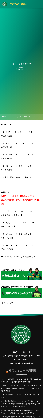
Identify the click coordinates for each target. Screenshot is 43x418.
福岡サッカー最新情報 (23, 369)
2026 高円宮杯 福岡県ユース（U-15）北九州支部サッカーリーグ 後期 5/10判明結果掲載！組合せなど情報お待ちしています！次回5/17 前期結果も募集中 (21, 403)
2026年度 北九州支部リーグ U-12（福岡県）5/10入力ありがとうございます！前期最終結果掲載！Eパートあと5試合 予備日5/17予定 (21, 388)
